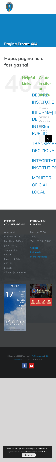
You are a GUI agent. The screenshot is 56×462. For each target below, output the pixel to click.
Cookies (34, 247)
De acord (28, 455)
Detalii (44, 452)
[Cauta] (48, 138)
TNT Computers (38, 356)
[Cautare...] (42, 138)
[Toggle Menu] (50, 7)
